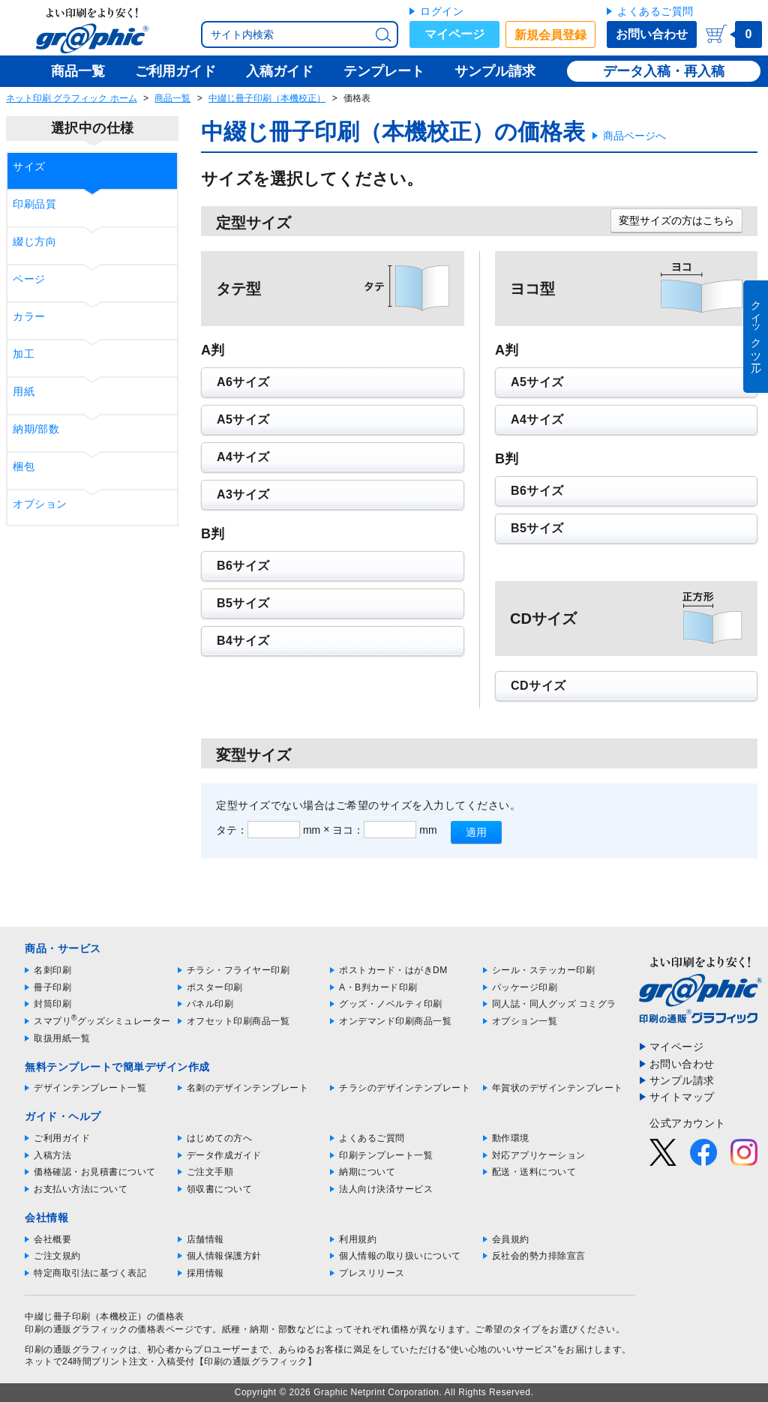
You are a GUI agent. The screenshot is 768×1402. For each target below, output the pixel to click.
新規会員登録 (550, 34)
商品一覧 (172, 98)
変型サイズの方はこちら (676, 220)
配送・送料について (534, 1172)
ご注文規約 (57, 1256)
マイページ (454, 34)
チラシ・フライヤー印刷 (238, 970)
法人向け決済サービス (386, 1189)
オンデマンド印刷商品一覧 (395, 1021)
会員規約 (511, 1239)
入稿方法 (52, 1155)
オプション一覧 (525, 1021)
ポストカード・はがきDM (393, 970)
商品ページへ (634, 136)
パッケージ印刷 (525, 987)
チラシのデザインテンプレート (404, 1088)
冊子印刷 (52, 987)
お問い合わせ (652, 34)
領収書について (220, 1189)
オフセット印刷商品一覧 (238, 1021)
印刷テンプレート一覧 (386, 1155)
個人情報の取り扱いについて (400, 1256)
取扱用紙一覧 (62, 1038)
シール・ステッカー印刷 (544, 970)
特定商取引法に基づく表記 (90, 1273)
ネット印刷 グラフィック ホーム (71, 98)
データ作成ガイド (224, 1155)
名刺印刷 (52, 970)
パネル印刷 (210, 1004)
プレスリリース (372, 1273)
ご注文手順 (210, 1172)
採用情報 (205, 1273)
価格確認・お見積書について (95, 1172)
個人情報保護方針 (224, 1256)
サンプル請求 (682, 1080)
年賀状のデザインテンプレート (557, 1088)
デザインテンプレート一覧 (90, 1088)
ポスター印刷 (215, 987)
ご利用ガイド (62, 1138)
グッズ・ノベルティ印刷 (390, 1004)
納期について (367, 1172)
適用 (476, 832)
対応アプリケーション (539, 1155)
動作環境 (511, 1138)
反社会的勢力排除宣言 (539, 1256)
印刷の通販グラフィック (76, 1349)
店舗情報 (205, 1239)
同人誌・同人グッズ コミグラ (554, 1004)
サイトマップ (682, 1097)
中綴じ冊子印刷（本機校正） (267, 98)
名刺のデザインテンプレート (248, 1088)
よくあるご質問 (655, 11)
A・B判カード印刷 (378, 987)
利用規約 (357, 1239)
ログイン (442, 11)
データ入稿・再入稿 (663, 71)
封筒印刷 (52, 1004)
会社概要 (52, 1239)
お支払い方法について (81, 1189)
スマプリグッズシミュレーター (102, 1021)
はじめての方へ (220, 1138)
